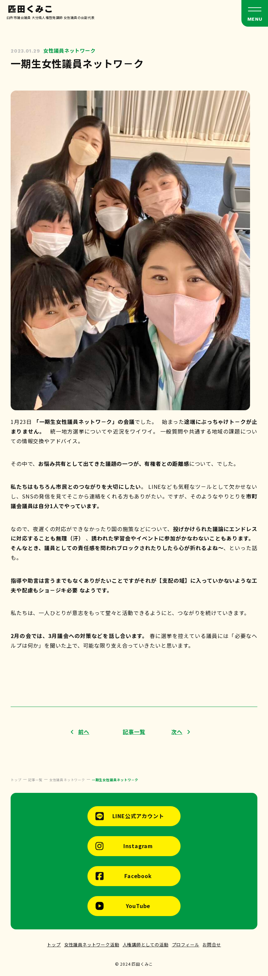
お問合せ (211, 944)
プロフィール (186, 944)
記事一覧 (134, 732)
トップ (54, 944)
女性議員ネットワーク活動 (91, 944)
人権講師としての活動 (146, 944)
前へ (83, 732)
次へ (177, 732)
